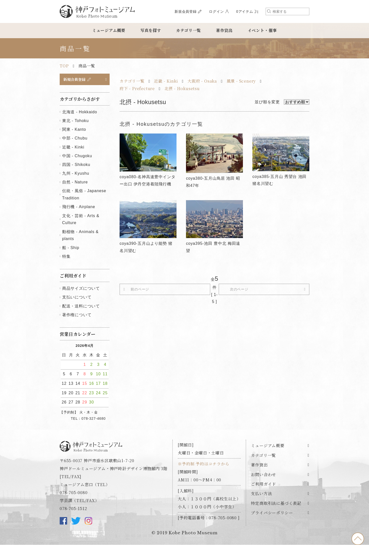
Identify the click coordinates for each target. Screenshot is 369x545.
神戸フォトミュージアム (97, 11)
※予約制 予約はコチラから (203, 464)
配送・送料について (81, 306)
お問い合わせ (263, 475)
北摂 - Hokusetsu (182, 88)
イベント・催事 (262, 30)
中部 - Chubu (74, 139)
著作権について (77, 315)
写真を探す (150, 30)
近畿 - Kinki (166, 81)
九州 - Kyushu (75, 174)
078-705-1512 (73, 509)
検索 (269, 11)
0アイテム (244, 11)
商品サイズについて (81, 289)
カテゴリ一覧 (188, 30)
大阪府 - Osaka (202, 81)
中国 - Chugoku (77, 156)
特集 (66, 257)
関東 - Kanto (74, 130)
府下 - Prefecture (137, 88)
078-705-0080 (74, 493)
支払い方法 (261, 494)
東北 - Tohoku (75, 121)
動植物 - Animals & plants (80, 236)
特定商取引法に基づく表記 (276, 504)
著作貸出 (224, 30)
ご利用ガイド (263, 485)
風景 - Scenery (241, 81)
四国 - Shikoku (76, 165)
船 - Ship (70, 248)
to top (358, 539)
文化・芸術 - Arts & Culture (80, 220)
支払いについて (77, 298)
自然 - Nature (75, 183)
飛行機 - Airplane (78, 207)
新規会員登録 (186, 11)
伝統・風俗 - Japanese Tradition (84, 195)
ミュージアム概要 (108, 30)
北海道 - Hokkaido (79, 113)
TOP (64, 66)
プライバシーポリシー (272, 513)
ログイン (216, 11)
